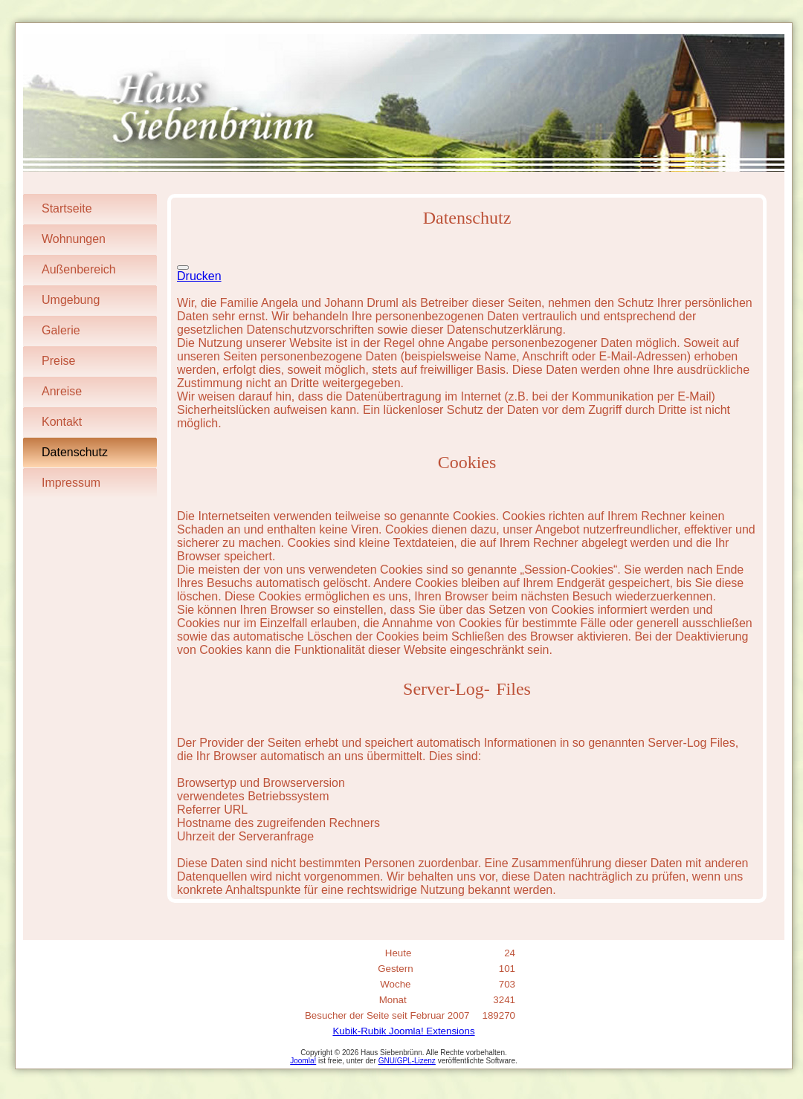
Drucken (199, 276)
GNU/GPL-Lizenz (407, 1061)
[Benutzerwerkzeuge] (183, 267)
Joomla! (303, 1061)
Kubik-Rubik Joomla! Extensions (403, 1031)
